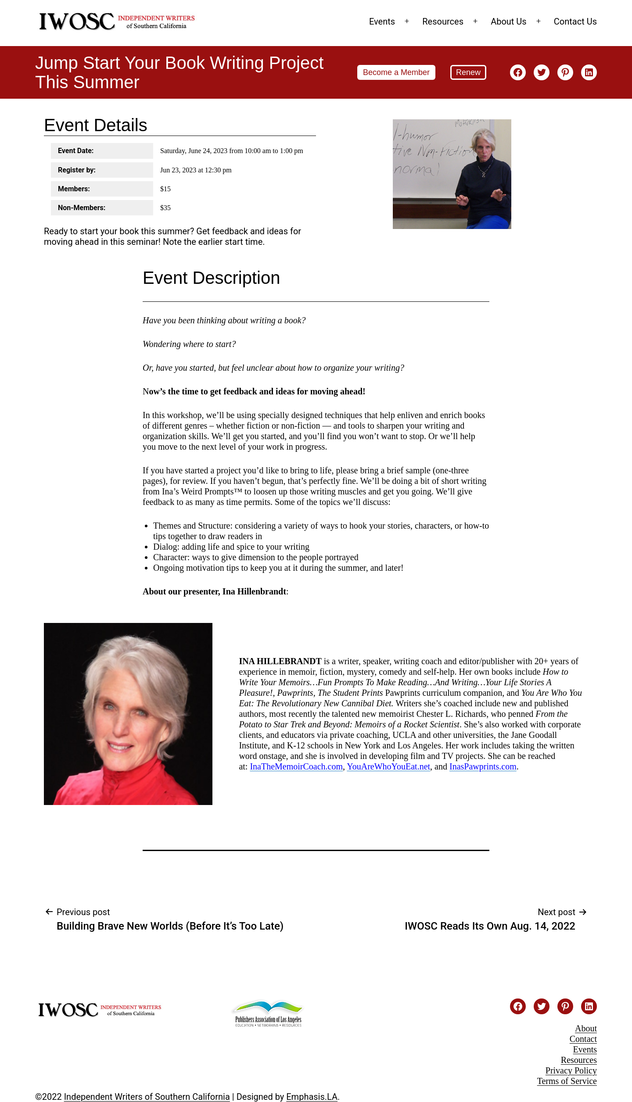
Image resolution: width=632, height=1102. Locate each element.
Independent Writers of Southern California (147, 1096)
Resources (442, 21)
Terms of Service (567, 1081)
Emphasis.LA (312, 1096)
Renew (468, 72)
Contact (583, 1039)
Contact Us (575, 21)
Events (382, 21)
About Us (509, 21)
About (586, 1028)
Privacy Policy (571, 1070)
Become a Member (396, 72)
